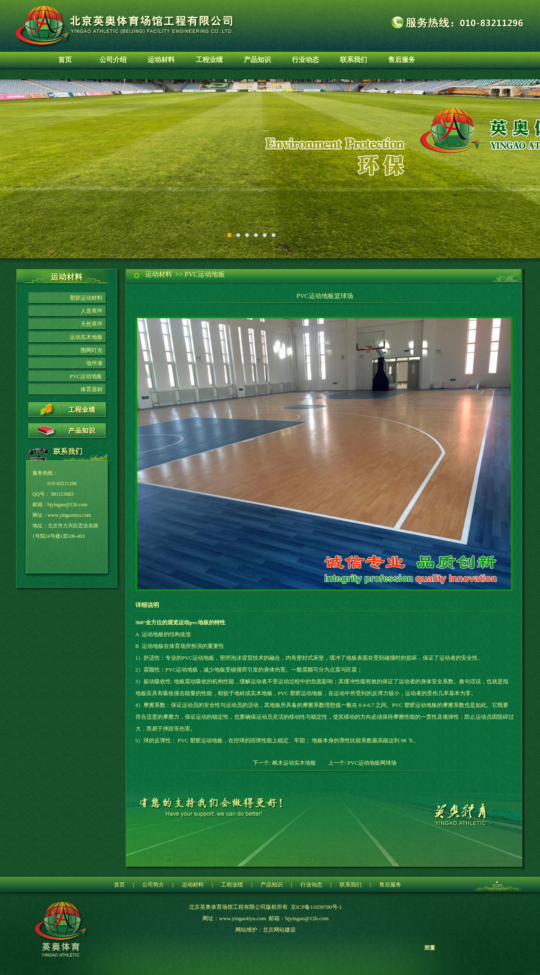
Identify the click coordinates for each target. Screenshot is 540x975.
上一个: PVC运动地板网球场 (362, 763)
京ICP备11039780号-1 (316, 907)
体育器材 (92, 389)
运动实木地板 (86, 337)
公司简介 (153, 884)
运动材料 (161, 59)
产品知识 (257, 59)
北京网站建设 (279, 930)
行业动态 (305, 59)
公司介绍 (113, 59)
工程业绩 (209, 59)
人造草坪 (92, 311)
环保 (270, 168)
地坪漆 (94, 363)
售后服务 (401, 59)
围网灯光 (92, 350)
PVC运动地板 (86, 376)
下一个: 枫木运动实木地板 (284, 763)
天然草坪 (92, 324)
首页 (65, 59)
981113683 (62, 494)
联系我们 (353, 59)
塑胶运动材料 (86, 298)
